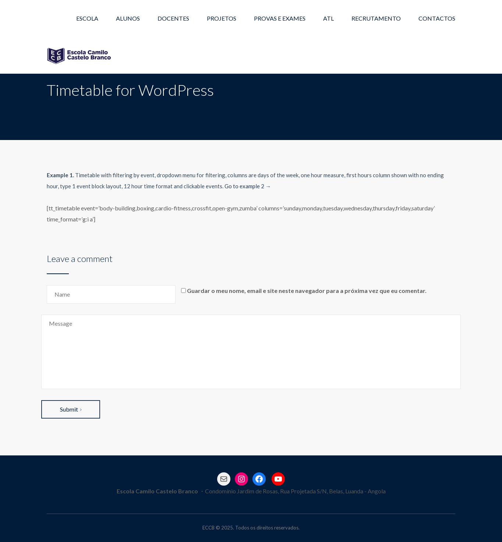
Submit (70, 409)
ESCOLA (87, 18)
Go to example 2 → (248, 186)
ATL (328, 18)
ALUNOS (128, 18)
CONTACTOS (436, 18)
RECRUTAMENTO (376, 18)
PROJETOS (221, 18)
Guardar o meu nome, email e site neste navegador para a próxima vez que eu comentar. (307, 290)
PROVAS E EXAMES (279, 18)
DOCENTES (173, 18)
